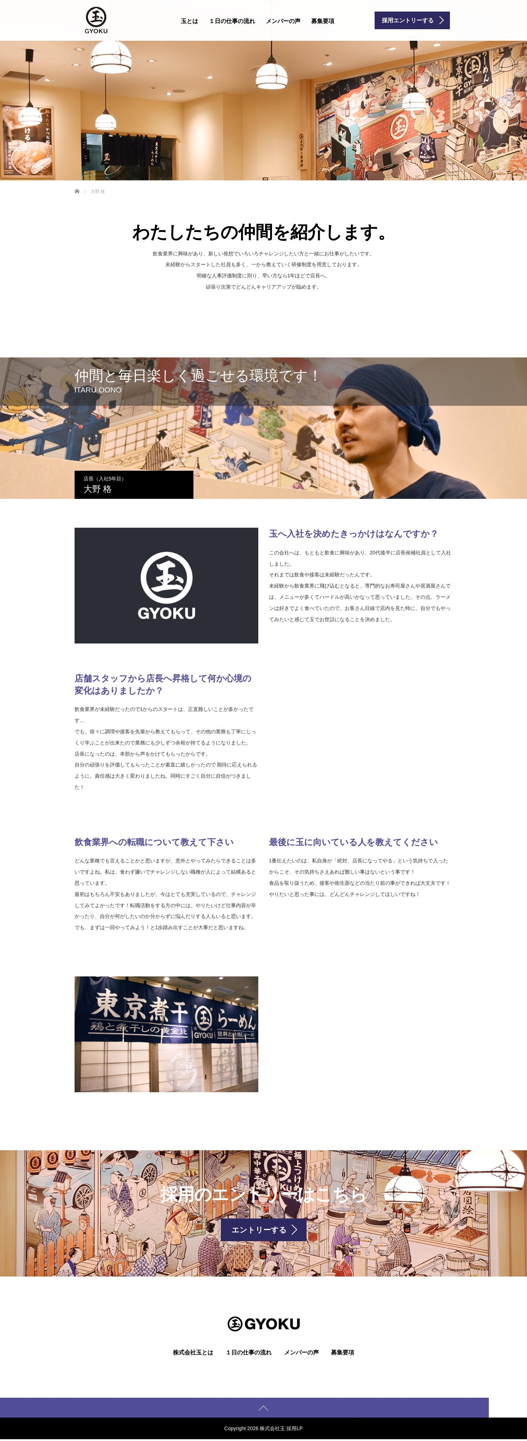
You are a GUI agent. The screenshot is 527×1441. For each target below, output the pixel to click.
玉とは (189, 21)
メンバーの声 (283, 21)
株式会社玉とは (193, 1354)
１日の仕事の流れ (232, 21)
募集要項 (322, 21)
